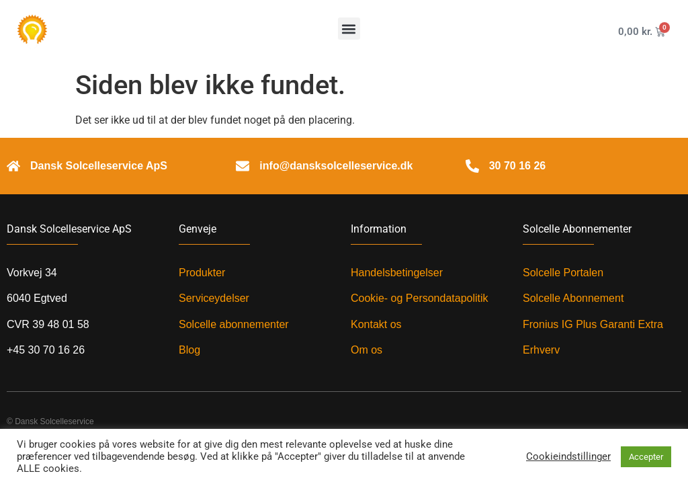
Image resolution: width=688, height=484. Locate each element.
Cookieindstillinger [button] (568, 456)
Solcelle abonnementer (234, 324)
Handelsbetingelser (397, 272)
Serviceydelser (214, 298)
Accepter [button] (646, 457)
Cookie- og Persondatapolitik (419, 298)
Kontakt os (376, 324)
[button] (349, 28)
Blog (189, 350)
